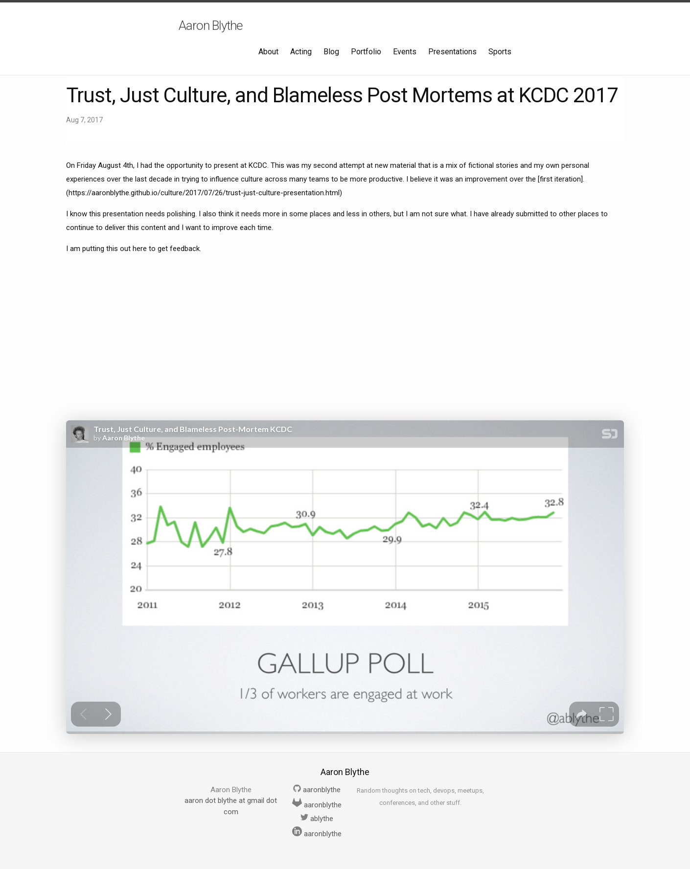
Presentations (452, 51)
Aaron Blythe (211, 25)
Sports (499, 51)
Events (404, 51)
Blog (331, 51)
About (268, 51)
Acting (301, 51)
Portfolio (366, 51)
